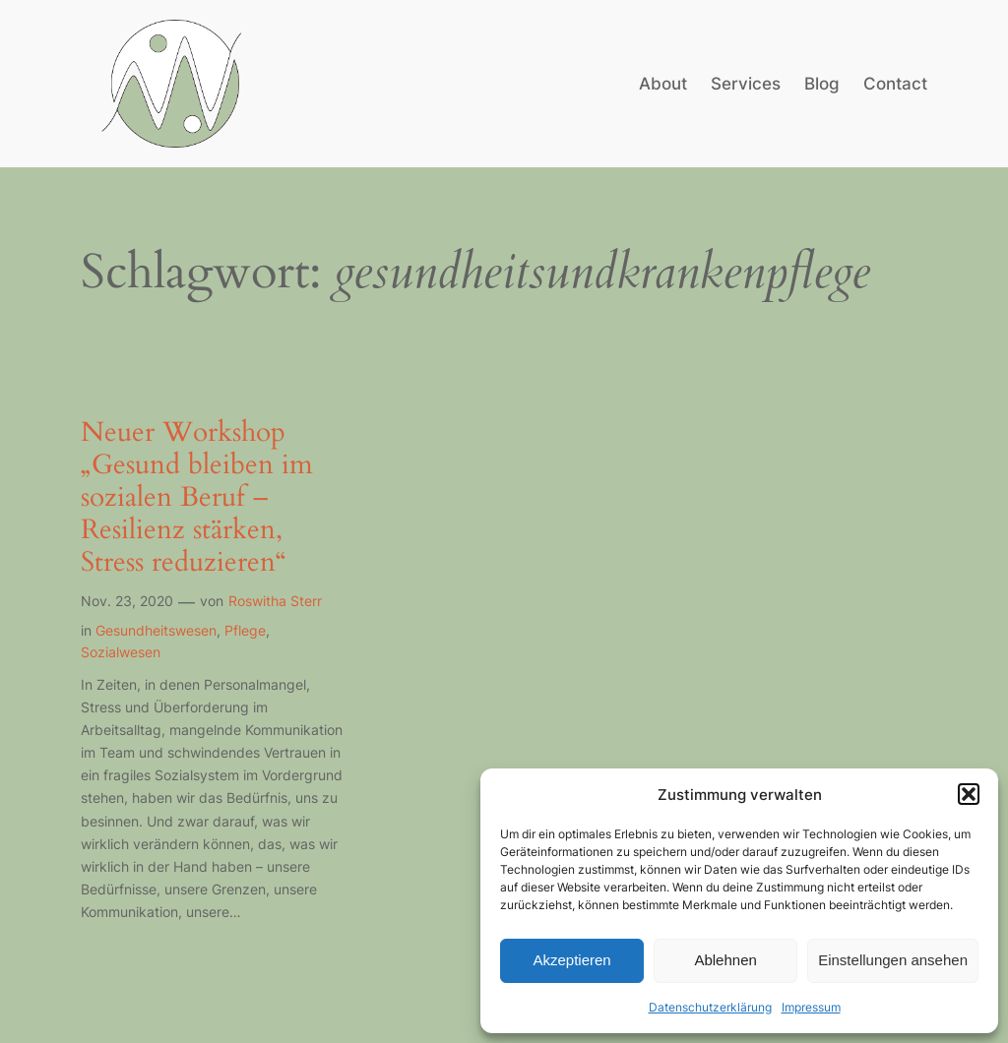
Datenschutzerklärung (710, 1007)
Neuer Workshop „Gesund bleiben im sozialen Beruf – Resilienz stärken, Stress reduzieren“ (197, 498)
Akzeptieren (571, 959)
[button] (968, 794)
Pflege (245, 630)
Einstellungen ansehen (893, 959)
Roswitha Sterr (275, 600)
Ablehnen (725, 959)
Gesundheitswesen (156, 630)
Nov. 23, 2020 (127, 600)
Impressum (811, 1007)
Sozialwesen (120, 652)
